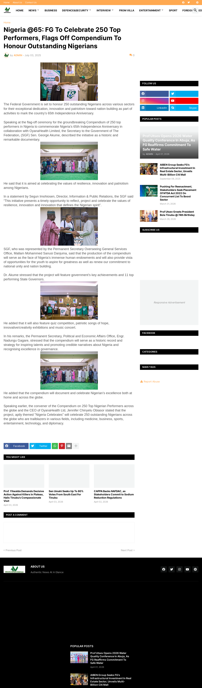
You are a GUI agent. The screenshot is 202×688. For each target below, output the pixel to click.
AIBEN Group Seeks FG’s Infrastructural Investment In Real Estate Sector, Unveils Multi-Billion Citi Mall (177, 169)
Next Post (127, 550)
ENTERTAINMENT (150, 10)
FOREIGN (188, 10)
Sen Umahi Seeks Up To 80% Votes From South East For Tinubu (66, 494)
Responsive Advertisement (169, 302)
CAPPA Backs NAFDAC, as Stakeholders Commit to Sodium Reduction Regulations (114, 494)
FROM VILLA (126, 10)
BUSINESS (51, 10)
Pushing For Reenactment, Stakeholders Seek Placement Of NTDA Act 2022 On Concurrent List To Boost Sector (178, 193)
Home (7, 2)
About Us (17, 2)
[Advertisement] (169, 45)
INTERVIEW (104, 10)
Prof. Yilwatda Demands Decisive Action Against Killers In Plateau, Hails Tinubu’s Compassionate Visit (24, 496)
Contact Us (31, 2)
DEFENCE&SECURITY (75, 10)
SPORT (173, 10)
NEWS (32, 10)
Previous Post (14, 550)
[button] (195, 10)
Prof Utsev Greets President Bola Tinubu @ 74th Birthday (177, 213)
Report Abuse (152, 381)
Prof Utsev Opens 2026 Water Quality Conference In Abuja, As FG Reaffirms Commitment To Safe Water (109, 657)
